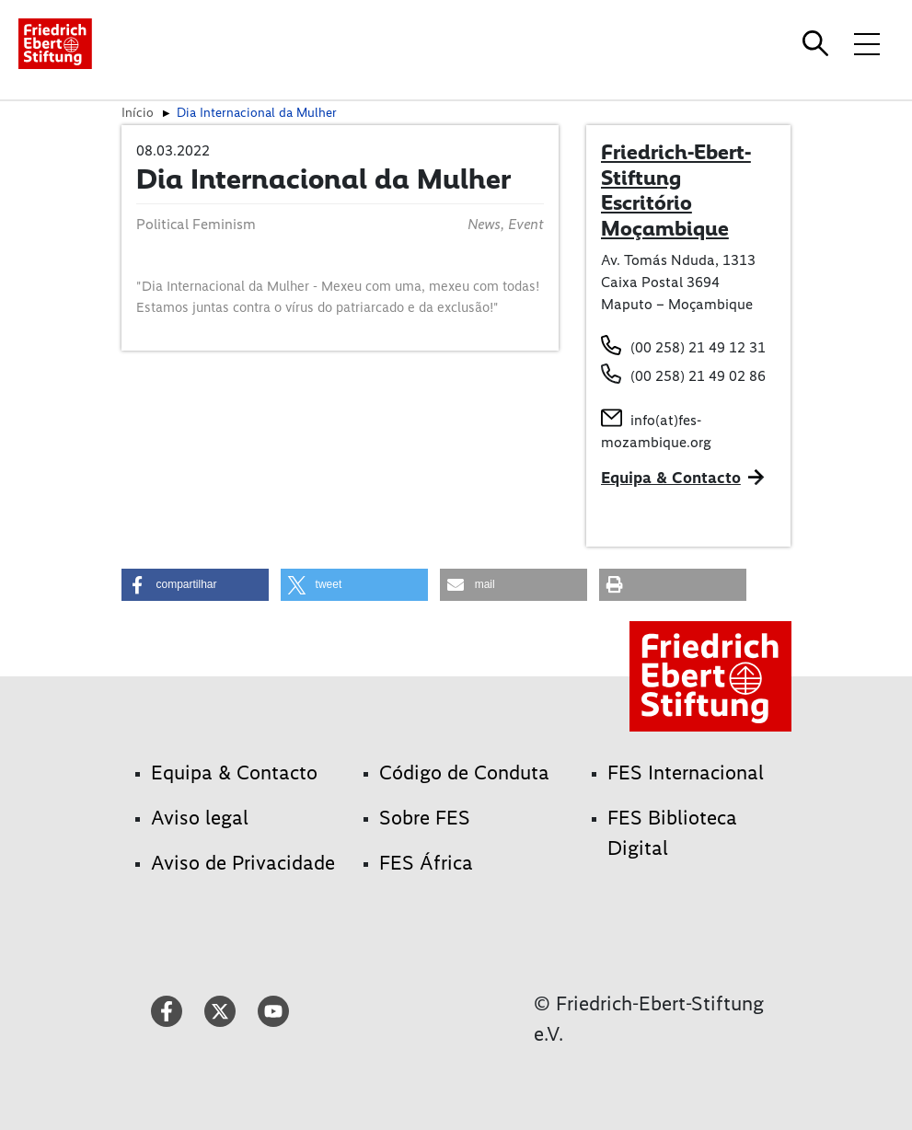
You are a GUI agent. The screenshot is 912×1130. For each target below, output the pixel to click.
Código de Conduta (464, 772)
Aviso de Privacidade (243, 862)
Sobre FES (424, 817)
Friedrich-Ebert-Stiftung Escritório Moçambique (676, 190)
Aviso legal (199, 817)
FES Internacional (685, 772)
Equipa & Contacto (671, 477)
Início (137, 112)
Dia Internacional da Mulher (257, 112)
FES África (426, 862)
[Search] (818, 43)
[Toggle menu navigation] (867, 43)
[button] (195, 585)
